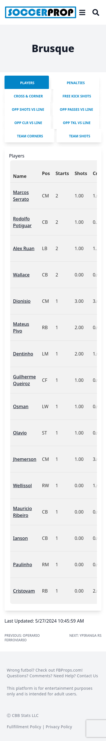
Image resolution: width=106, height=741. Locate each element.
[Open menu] (82, 12)
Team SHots (79, 136)
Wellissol (22, 485)
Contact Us (87, 675)
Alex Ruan (23, 248)
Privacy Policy (59, 726)
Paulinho (22, 564)
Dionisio (22, 301)
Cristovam (24, 591)
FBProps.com (68, 670)
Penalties (76, 82)
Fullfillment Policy (24, 726)
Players (27, 82)
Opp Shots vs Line (28, 109)
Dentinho (23, 354)
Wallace (21, 275)
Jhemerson (24, 459)
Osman (21, 406)
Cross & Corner (28, 96)
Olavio (20, 433)
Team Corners (30, 136)
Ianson (20, 538)
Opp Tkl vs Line (77, 122)
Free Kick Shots (76, 96)
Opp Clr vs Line (28, 122)
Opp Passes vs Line (76, 109)
